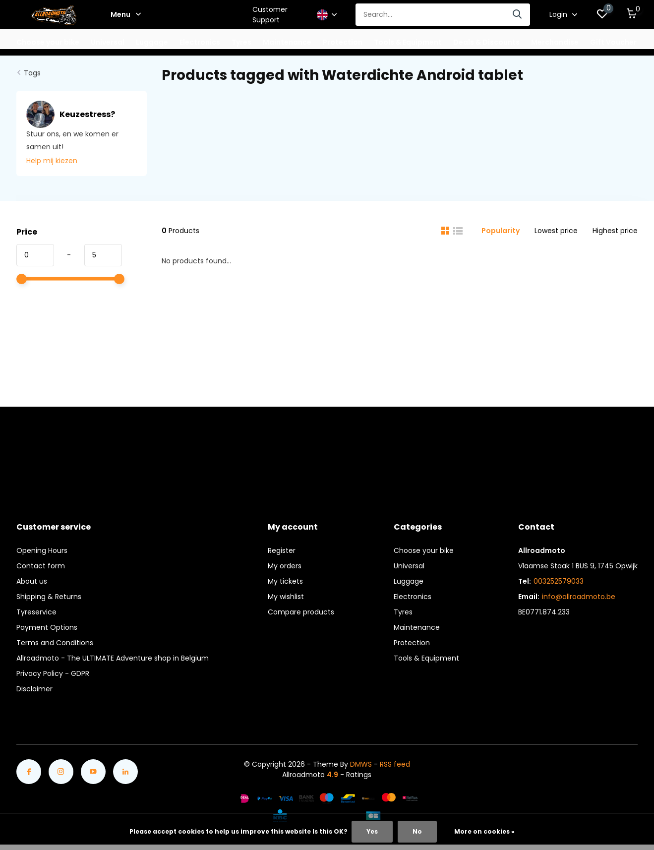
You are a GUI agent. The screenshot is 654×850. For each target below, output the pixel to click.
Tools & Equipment (426, 658)
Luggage (408, 581)
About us (31, 581)
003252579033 (559, 581)
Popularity (500, 231)
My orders (284, 566)
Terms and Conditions (54, 643)
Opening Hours (41, 550)
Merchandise (555, 42)
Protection (412, 643)
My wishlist (286, 597)
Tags (32, 73)
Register (282, 550)
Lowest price (556, 231)
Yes (372, 831)
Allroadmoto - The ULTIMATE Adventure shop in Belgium (112, 658)
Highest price (615, 231)
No (417, 831)
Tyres (403, 612)
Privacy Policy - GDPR (52, 673)
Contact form (40, 566)
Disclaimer (34, 689)
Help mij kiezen (51, 161)
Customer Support (270, 14)
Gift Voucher (613, 42)
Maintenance (417, 627)
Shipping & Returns (48, 597)
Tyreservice (36, 612)
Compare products (301, 612)
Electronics (412, 597)
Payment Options (46, 627)
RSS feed (395, 764)
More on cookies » (484, 831)
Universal (409, 566)
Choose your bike (424, 550)
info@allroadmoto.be (578, 597)
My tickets (285, 581)
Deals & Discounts (486, 42)
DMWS (361, 764)
